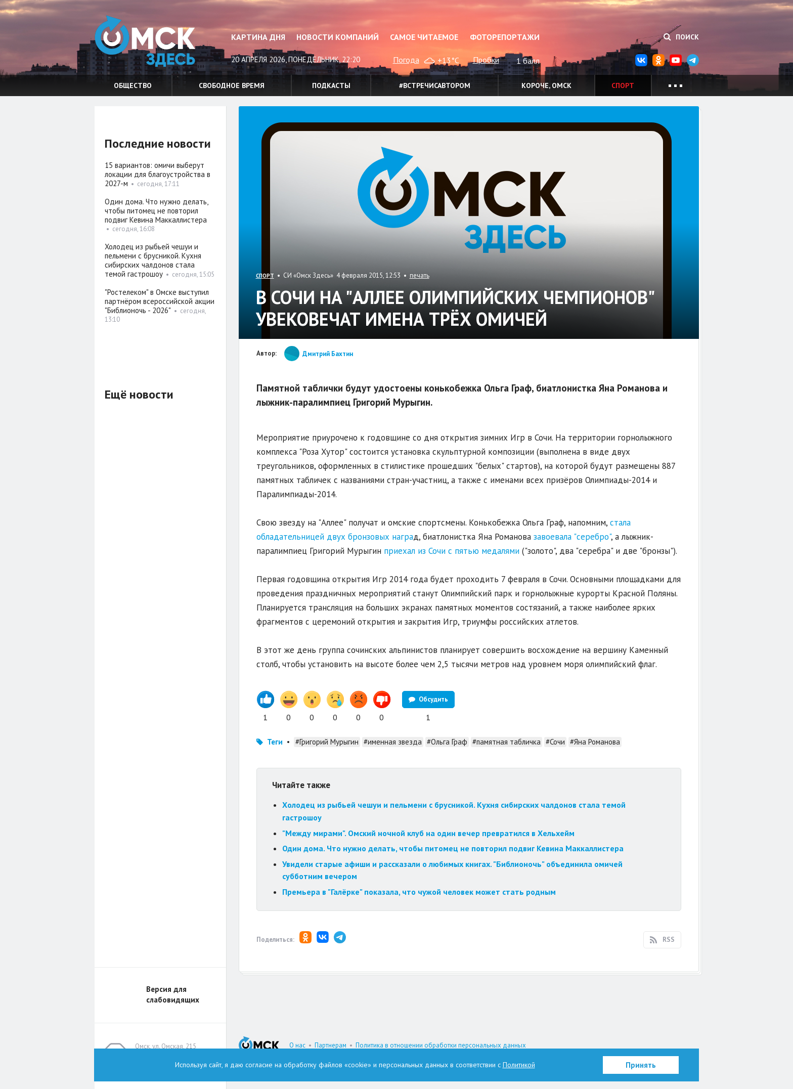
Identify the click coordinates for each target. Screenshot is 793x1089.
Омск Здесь (145, 41)
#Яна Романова (595, 742)
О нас (297, 1045)
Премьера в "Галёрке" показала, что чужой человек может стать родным (419, 892)
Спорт (622, 85)
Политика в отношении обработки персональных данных (441, 1045)
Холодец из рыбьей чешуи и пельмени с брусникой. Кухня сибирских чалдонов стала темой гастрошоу (153, 260)
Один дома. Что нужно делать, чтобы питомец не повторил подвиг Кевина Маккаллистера (453, 848)
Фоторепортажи (505, 37)
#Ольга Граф (447, 742)
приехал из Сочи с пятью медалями (451, 550)
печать (419, 275)
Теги (275, 742)
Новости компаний (337, 37)
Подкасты (331, 85)
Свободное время (232, 85)
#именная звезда (393, 742)
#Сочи (555, 742)
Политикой (519, 1064)
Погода (406, 60)
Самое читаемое (424, 37)
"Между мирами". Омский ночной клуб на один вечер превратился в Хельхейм (428, 833)
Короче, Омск (546, 85)
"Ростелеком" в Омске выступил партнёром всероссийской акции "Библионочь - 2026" (159, 301)
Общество (133, 85)
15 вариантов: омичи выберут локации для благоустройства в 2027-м (157, 174)
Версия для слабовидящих (172, 994)
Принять (641, 1065)
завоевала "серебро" (572, 536)
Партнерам (330, 1045)
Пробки (486, 60)
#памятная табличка (506, 742)
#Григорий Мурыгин (327, 742)
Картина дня (258, 37)
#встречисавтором (434, 85)
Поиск (681, 36)
